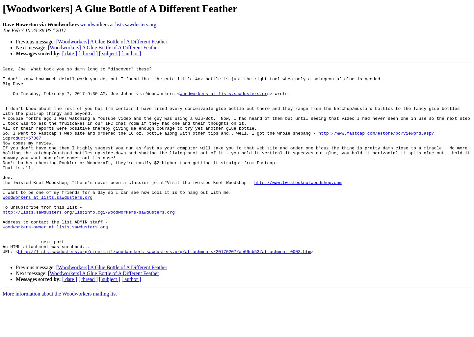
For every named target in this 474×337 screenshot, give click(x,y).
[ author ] (131, 53)
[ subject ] (109, 53)
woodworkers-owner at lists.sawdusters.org (55, 259)
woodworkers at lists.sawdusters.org (118, 24)
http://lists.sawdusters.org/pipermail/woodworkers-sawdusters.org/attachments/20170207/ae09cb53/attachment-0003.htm (164, 289)
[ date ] (69, 53)
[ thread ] (88, 53)
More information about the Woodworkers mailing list (60, 331)
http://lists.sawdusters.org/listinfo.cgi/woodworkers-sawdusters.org (89, 242)
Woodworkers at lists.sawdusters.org (47, 224)
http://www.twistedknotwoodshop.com (297, 206)
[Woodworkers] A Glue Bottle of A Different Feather (111, 41)
